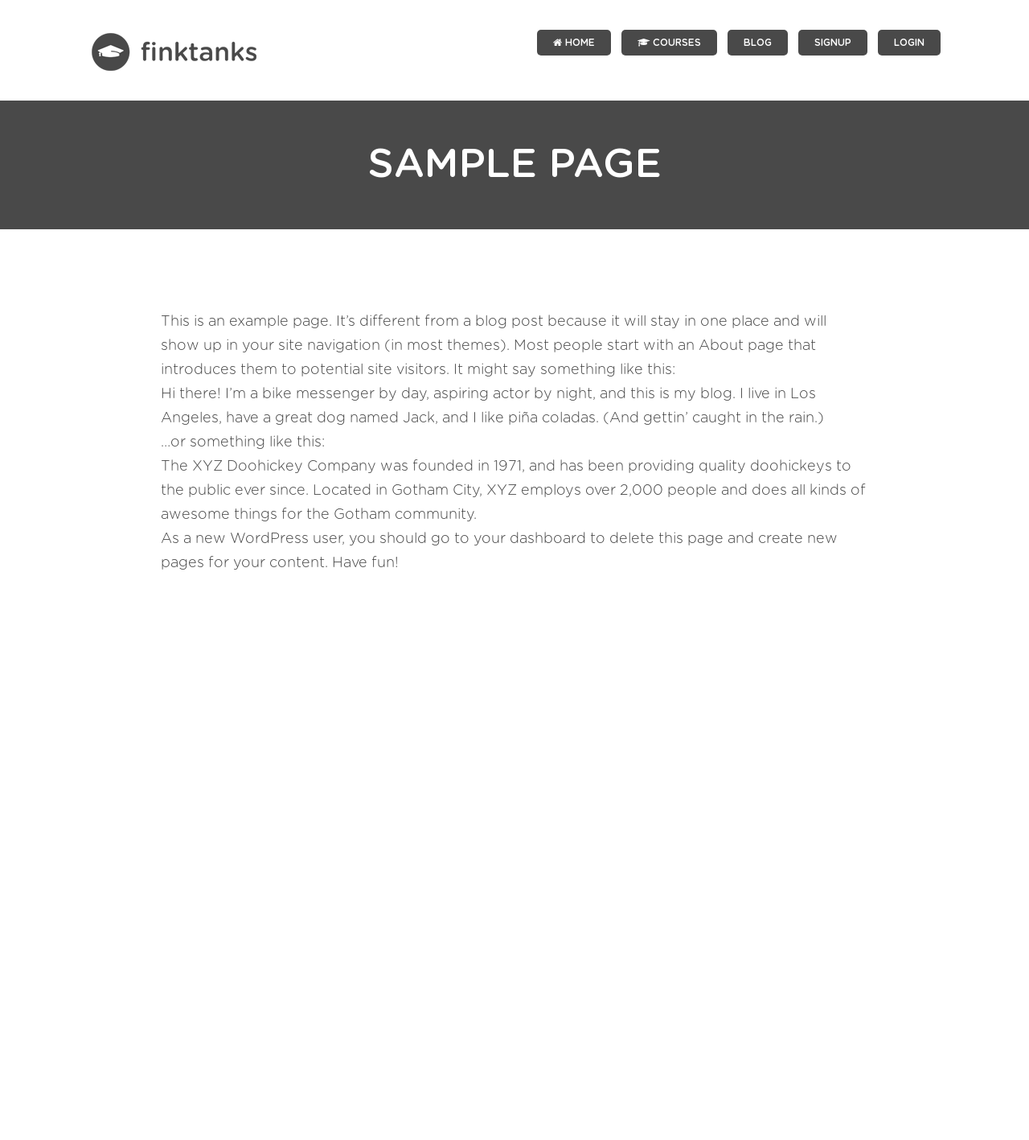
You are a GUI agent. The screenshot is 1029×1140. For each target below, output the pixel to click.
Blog (758, 42)
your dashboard (530, 539)
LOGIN (909, 42)
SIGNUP (832, 42)
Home (574, 42)
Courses (669, 42)
